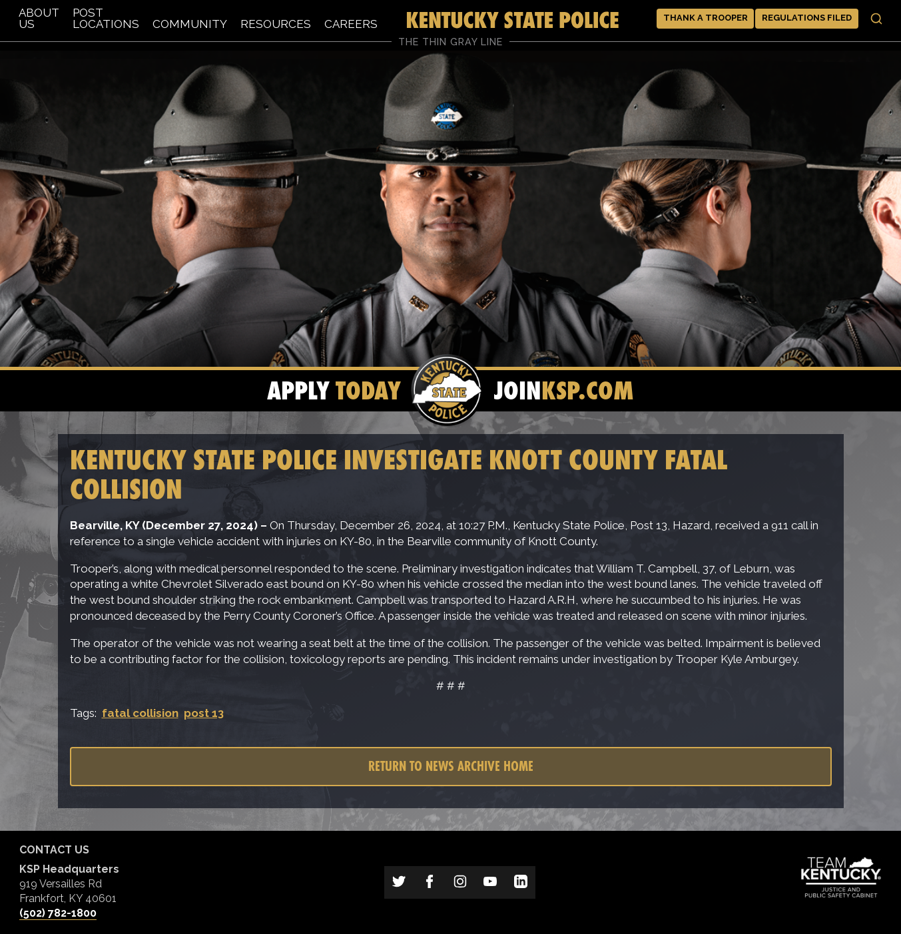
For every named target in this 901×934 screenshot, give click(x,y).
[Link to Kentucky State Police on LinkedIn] (520, 882)
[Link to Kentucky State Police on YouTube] (490, 882)
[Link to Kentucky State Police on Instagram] (460, 882)
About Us (39, 18)
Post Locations (106, 18)
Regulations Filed (807, 18)
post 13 (204, 713)
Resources (275, 24)
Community (189, 24)
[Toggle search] (876, 19)
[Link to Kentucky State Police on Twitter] (399, 882)
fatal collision (140, 713)
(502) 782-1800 (58, 913)
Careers (351, 24)
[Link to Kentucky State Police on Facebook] (429, 882)
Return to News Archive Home (450, 766)
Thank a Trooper (705, 18)
